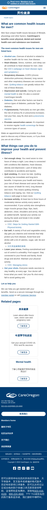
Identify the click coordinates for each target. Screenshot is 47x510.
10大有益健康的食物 (16, 246)
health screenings (28, 125)
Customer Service (28, 295)
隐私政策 (8, 454)
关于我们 (5, 440)
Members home (8, 420)
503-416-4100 (6, 406)
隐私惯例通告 (37, 454)
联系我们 (23, 414)
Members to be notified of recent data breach (22, 3)
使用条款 (17, 454)
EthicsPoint (37, 459)
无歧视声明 (26, 454)
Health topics (8, 18)
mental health (10, 94)
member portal (7, 295)
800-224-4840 (18, 406)
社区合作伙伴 (7, 433)
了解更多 (23, 326)
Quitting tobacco (16, 84)
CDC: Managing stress (17, 265)
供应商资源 (6, 446)
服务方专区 (6, 427)
